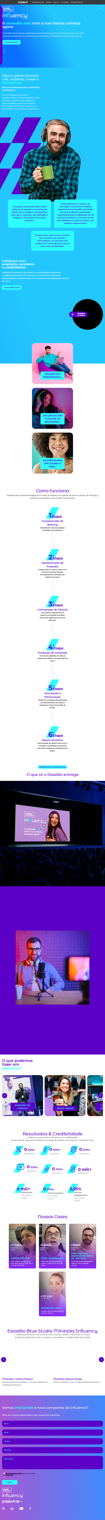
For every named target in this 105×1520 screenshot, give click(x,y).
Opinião (48, 2)
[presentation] (4, 1095)
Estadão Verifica (77, 2)
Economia (65, 2)
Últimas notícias (38, 2)
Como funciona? (11, 42)
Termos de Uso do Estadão (13, 1474)
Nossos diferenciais (12, 287)
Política (57, 2)
